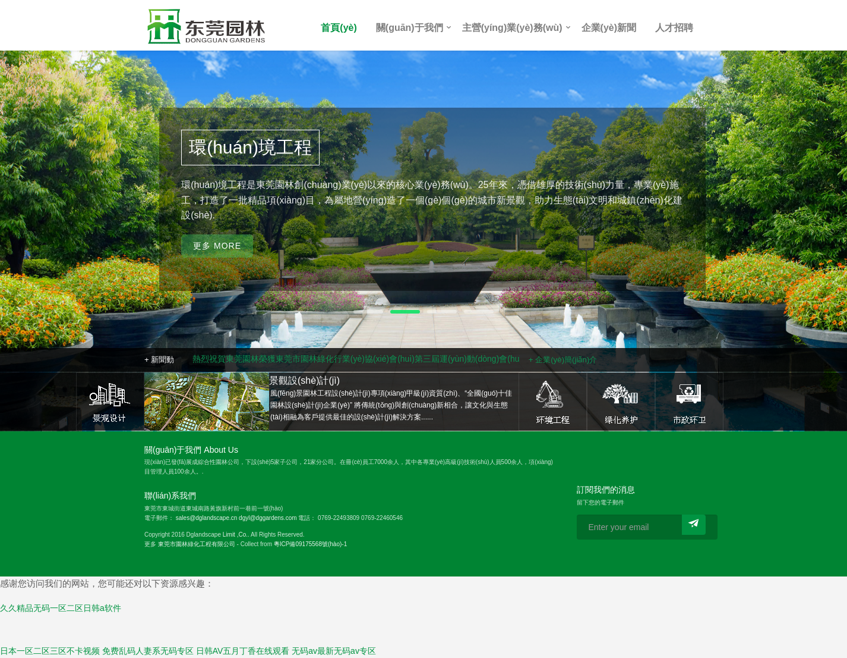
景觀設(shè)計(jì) (110, 401)
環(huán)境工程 (553, 401)
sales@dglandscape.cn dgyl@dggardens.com (236, 518)
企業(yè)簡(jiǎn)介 (566, 359)
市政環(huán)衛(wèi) (689, 401)
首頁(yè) (338, 28)
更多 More (217, 259)
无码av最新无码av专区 (334, 651)
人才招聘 (674, 28)
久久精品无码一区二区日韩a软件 (60, 608)
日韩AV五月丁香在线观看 (243, 651)
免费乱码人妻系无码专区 (148, 651)
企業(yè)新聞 (608, 28)
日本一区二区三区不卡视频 (50, 651)
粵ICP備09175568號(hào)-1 (310, 544)
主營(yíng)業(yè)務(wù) (512, 28)
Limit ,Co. (235, 534)
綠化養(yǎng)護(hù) (621, 401)
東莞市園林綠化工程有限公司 (196, 544)
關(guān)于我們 (409, 28)
